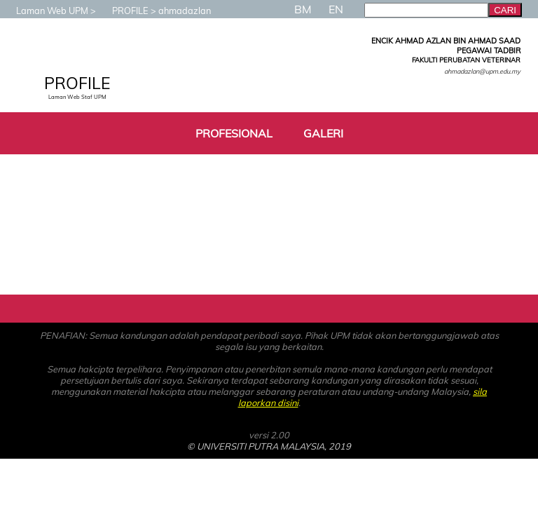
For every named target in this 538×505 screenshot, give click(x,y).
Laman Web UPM (45, 10)
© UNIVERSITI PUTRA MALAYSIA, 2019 (269, 446)
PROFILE (123, 10)
